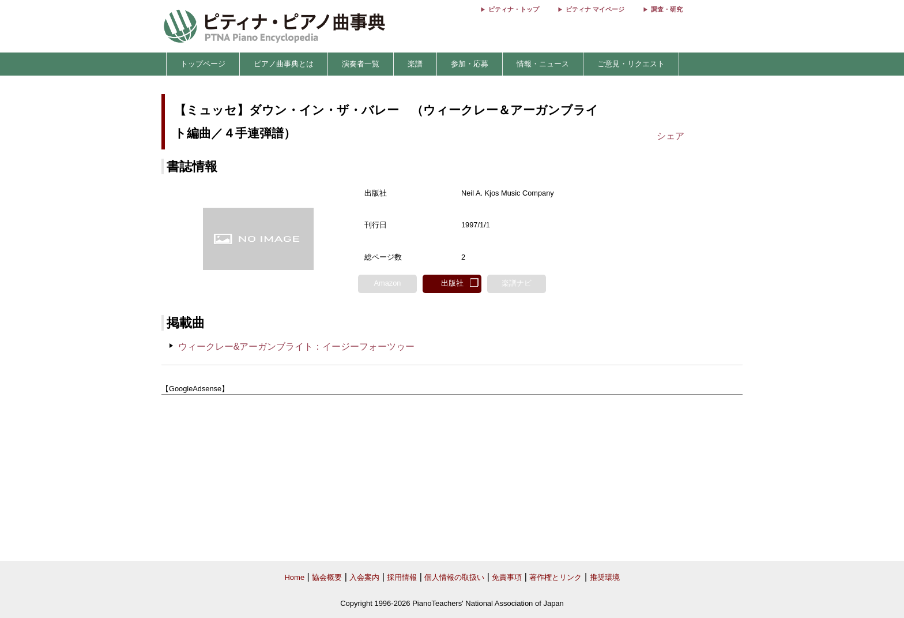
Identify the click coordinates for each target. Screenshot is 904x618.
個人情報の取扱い (454, 577)
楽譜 (415, 63)
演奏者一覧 (360, 63)
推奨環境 (605, 577)
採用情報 (402, 577)
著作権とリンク (555, 577)
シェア (670, 136)
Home (294, 577)
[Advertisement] (452, 478)
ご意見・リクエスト (631, 63)
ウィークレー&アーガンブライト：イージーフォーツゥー (296, 346)
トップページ (202, 63)
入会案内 (364, 577)
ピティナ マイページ (595, 9)
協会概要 (327, 577)
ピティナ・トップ (513, 9)
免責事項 (507, 577)
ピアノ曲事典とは (284, 63)
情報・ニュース (543, 63)
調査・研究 (667, 9)
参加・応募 (469, 63)
